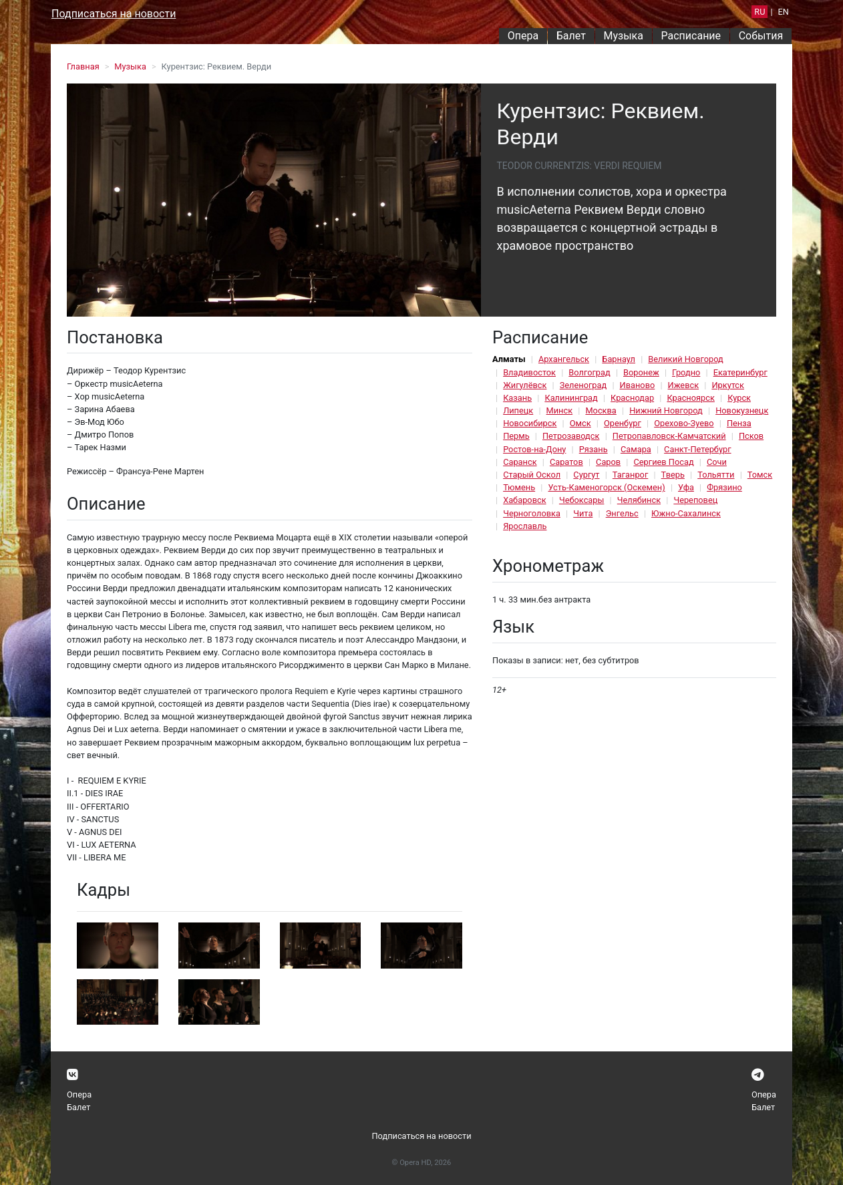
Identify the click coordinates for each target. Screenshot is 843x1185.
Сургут (586, 475)
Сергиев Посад (663, 462)
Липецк (518, 410)
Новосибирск (529, 423)
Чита (583, 513)
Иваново (637, 385)
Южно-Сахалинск (686, 513)
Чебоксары (582, 500)
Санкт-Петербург (697, 449)
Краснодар (632, 398)
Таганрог (630, 475)
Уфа (686, 487)
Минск (559, 410)
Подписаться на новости (113, 13)
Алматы (509, 359)
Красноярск (690, 398)
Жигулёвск (524, 385)
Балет (571, 35)
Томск (759, 475)
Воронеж (641, 372)
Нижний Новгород (666, 410)
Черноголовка (531, 513)
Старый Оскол (531, 475)
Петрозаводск (570, 436)
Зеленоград (583, 385)
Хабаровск (524, 500)
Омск (580, 423)
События (761, 35)
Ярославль (524, 526)
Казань (517, 398)
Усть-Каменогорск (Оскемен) (606, 487)
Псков (751, 436)
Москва (600, 410)
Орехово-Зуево (683, 423)
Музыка (623, 35)
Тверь (673, 475)
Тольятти (715, 475)
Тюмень (519, 487)
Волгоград (589, 372)
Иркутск (727, 385)
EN (783, 12)
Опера (523, 35)
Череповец (695, 500)
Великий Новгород (685, 359)
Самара (636, 449)
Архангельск (563, 359)
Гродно (686, 372)
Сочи (717, 462)
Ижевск (683, 385)
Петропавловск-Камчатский (669, 436)
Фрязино (724, 487)
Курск (739, 398)
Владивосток (529, 372)
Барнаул (618, 359)
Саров (608, 462)
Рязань (593, 449)
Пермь (516, 436)
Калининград (570, 398)
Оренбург (622, 423)
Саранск (519, 462)
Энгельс (622, 513)
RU (759, 12)
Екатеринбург (740, 372)
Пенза (739, 423)
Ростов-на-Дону (534, 449)
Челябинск (639, 500)
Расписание (691, 35)
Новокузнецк (741, 410)
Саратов (566, 462)
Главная (83, 66)
